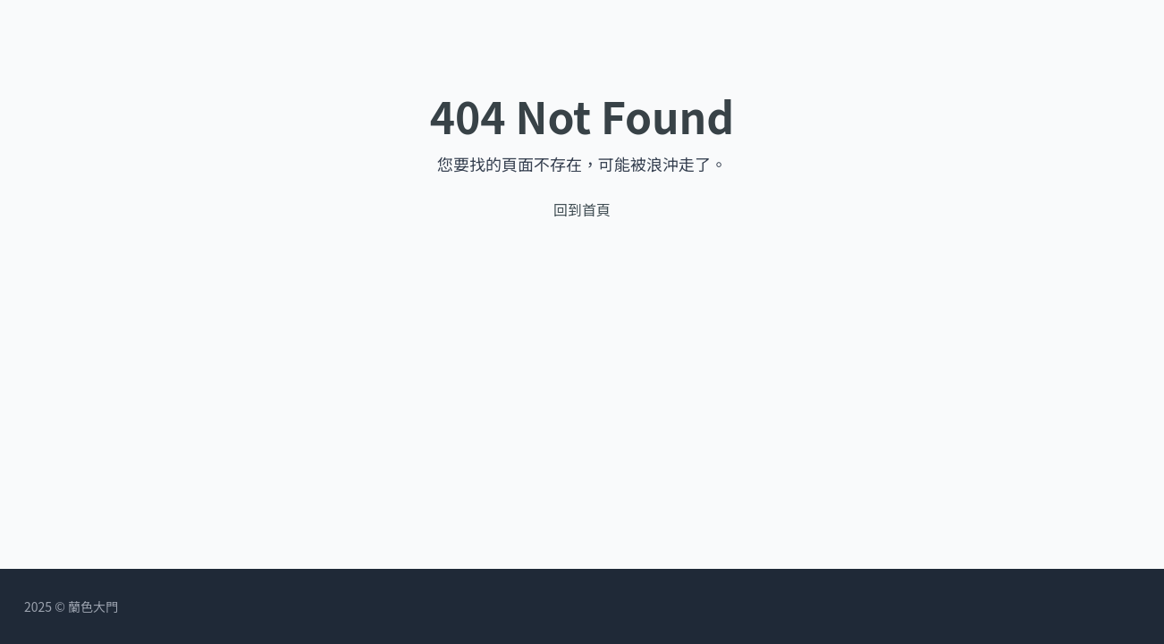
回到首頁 (582, 209)
